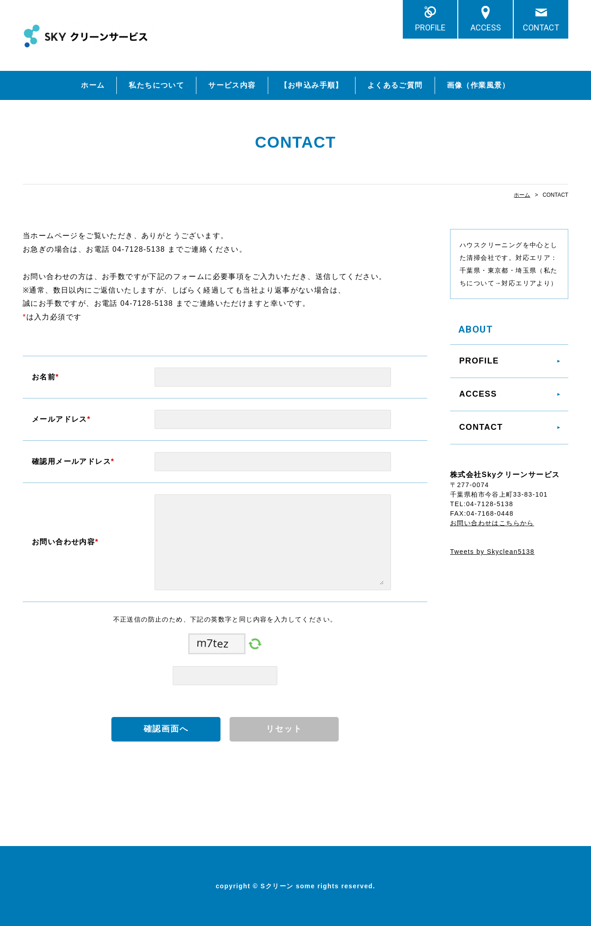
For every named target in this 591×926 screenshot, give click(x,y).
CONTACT (541, 27)
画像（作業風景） (478, 85)
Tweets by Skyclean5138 (492, 551)
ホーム (93, 85)
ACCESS (486, 27)
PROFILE (430, 27)
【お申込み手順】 (311, 85)
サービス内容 (231, 85)
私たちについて (156, 85)
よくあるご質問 (395, 85)
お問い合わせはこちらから (492, 523)
